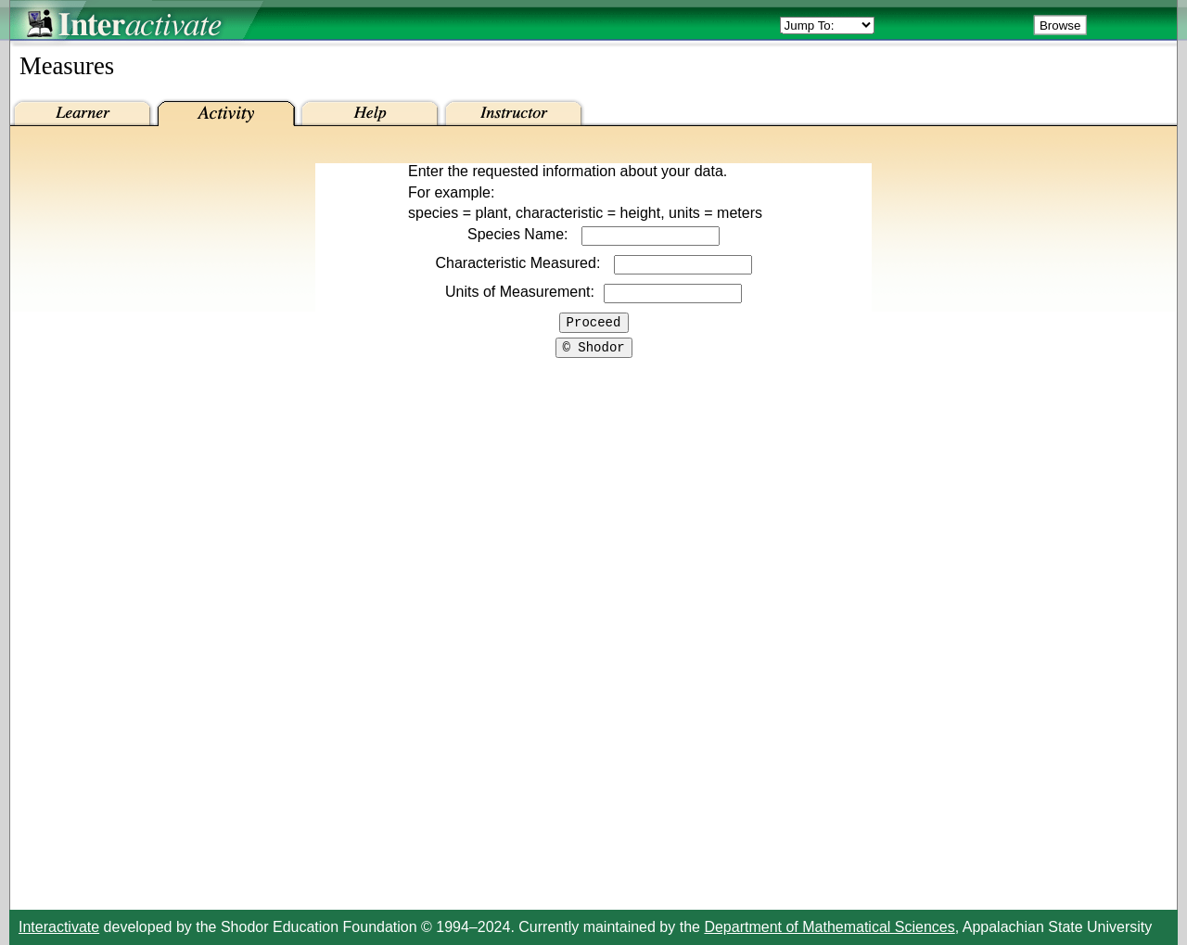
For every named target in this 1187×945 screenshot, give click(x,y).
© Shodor (594, 352)
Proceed (594, 324)
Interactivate (59, 927)
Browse (1060, 25)
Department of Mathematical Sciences (829, 927)
